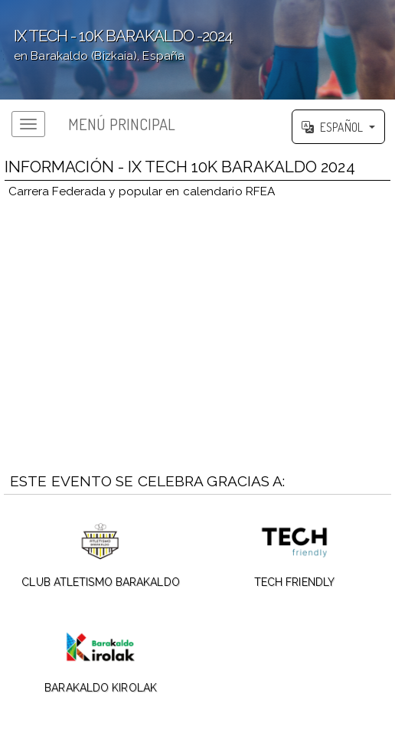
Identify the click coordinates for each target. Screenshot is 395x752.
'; (197, 50)
